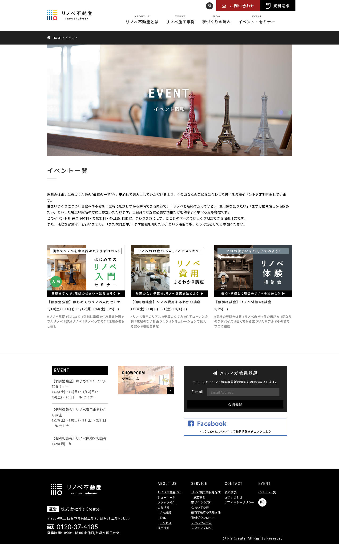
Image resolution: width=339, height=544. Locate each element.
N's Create (236, 538)
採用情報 (164, 528)
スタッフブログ (201, 528)
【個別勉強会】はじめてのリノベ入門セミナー (79, 389)
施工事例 (199, 497)
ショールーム (166, 497)
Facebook (212, 423)
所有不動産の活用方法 (206, 512)
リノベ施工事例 (180, 20)
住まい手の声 (200, 507)
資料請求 (231, 492)
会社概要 (166, 512)
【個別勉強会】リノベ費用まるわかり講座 (80, 417)
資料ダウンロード (203, 517)
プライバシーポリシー (239, 502)
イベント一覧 (267, 492)
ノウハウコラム (201, 523)
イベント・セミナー (257, 20)
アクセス (165, 523)
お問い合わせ (233, 497)
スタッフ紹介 (166, 502)
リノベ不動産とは (142, 20)
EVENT (62, 370)
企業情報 (164, 507)
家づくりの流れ (216, 20)
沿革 (163, 517)
